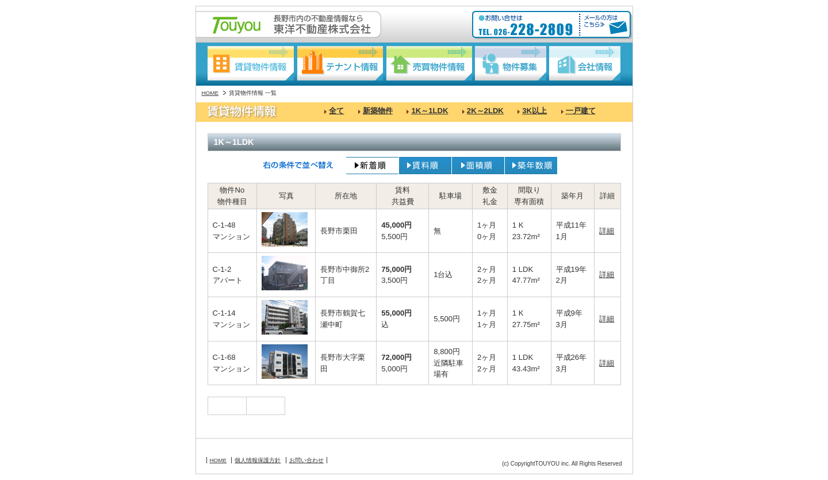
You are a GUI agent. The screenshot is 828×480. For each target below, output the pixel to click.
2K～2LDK (485, 110)
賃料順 (425, 165)
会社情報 (584, 63)
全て (336, 110)
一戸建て (581, 110)
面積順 (478, 165)
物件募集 (510, 63)
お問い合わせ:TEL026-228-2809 (526, 25)
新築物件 (378, 110)
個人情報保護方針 (258, 460)
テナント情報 (340, 63)
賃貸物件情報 (251, 63)
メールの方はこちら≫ (603, 25)
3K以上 (534, 110)
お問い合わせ (306, 460)
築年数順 (531, 165)
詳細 (606, 230)
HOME (210, 93)
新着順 (372, 165)
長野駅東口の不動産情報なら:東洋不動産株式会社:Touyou (288, 24)
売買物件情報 (429, 63)
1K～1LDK (429, 110)
